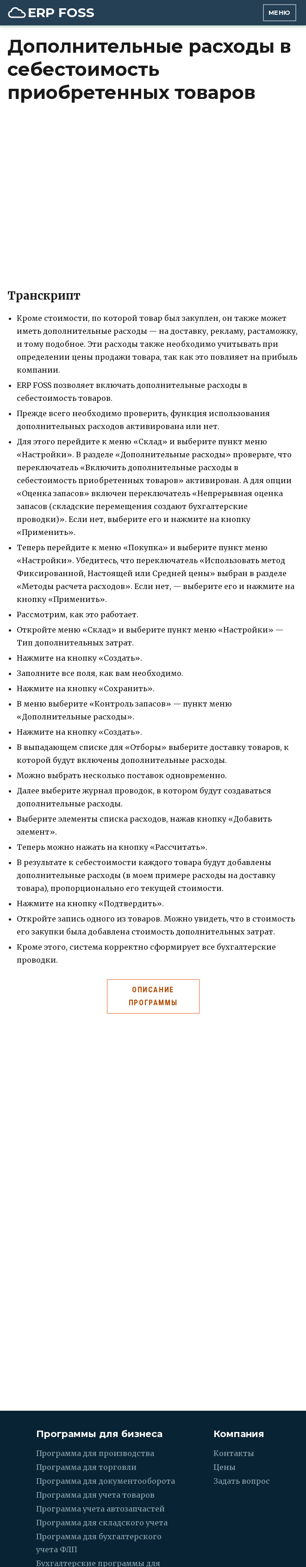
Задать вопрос (241, 1481)
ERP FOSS (61, 12)
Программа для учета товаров (95, 1494)
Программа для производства (95, 1453)
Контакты (233, 1453)
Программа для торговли (86, 1467)
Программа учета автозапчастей (100, 1508)
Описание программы (153, 996)
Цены (224, 1467)
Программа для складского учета (102, 1522)
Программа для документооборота (105, 1481)
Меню (280, 12)
